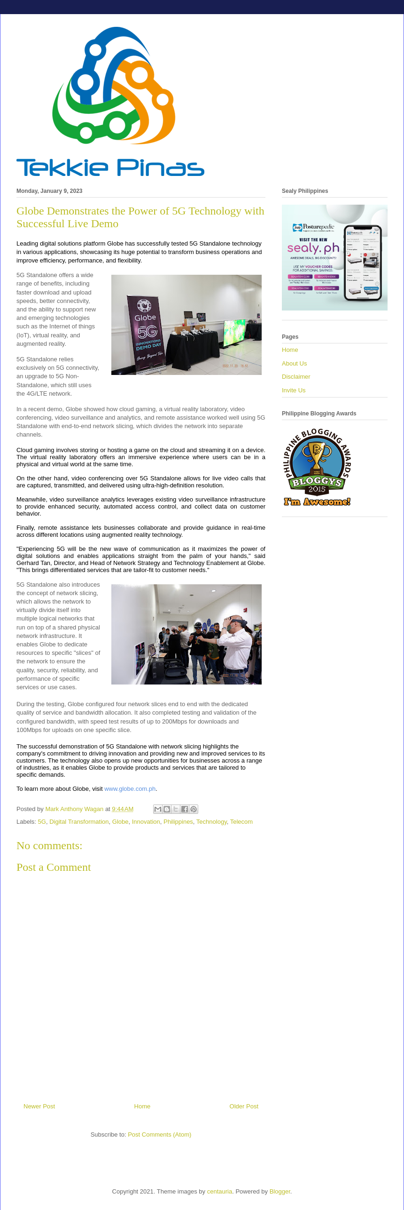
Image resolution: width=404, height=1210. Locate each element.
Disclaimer (296, 376)
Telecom (241, 821)
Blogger (280, 1191)
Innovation (146, 821)
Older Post (244, 1106)
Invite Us (294, 390)
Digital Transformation (79, 821)
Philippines (178, 821)
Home (142, 1106)
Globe (120, 821)
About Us (294, 363)
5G (42, 821)
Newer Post (39, 1106)
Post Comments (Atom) (159, 1134)
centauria (219, 1191)
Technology (211, 821)
